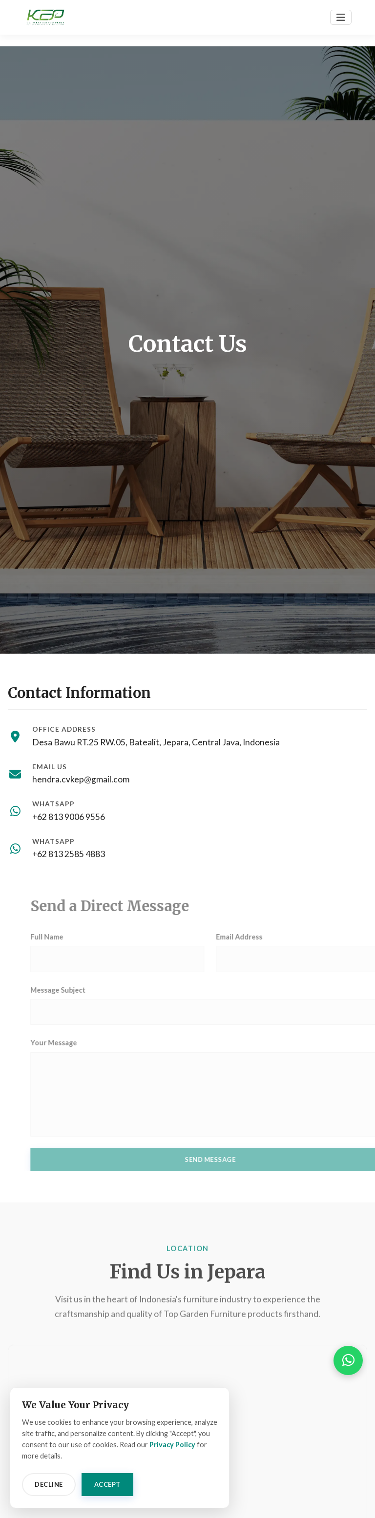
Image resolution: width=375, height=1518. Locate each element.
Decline (49, 1484)
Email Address (256, 937)
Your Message (71, 1043)
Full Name (64, 937)
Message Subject (75, 990)
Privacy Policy (172, 1444)
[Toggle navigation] (341, 17)
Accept (107, 1484)
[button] (348, 1360)
